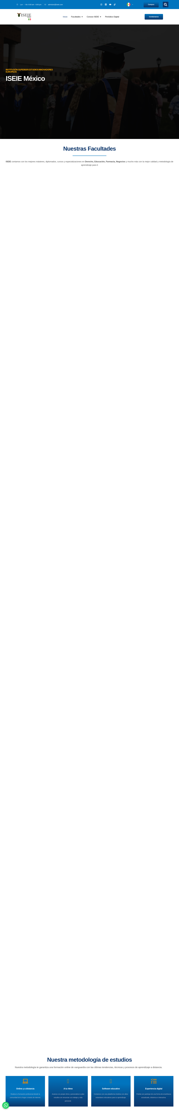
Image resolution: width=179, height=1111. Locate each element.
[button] (165, 4)
